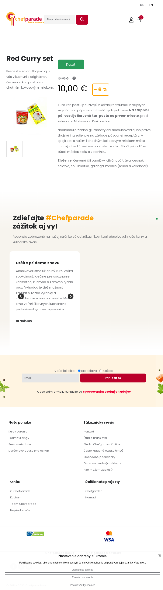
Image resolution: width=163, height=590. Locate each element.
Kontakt (89, 432)
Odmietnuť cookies (82, 569)
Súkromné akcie (19, 444)
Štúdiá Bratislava (95, 438)
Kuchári (15, 497)
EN (151, 5)
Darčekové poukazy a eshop (28, 451)
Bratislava (88, 370)
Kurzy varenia (17, 432)
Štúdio (88, 444)
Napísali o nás (20, 510)
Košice (106, 370)
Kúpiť (71, 64)
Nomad (90, 497)
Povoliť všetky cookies (82, 585)
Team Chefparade (23, 504)
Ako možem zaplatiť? (98, 470)
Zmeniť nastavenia (82, 577)
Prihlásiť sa (113, 378)
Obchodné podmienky (99, 457)
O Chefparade (20, 491)
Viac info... (140, 562)
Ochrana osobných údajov (102, 463)
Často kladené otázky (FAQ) (103, 451)
